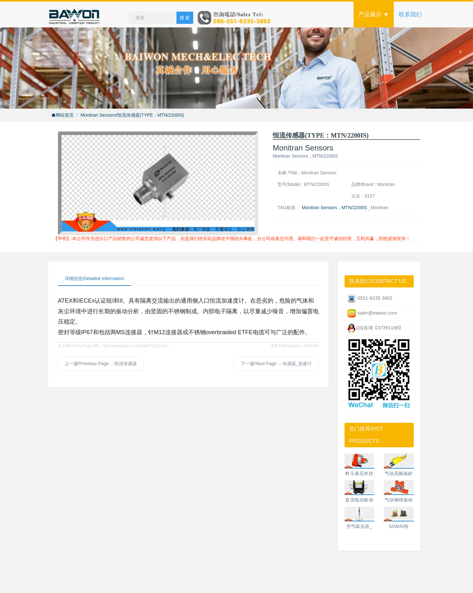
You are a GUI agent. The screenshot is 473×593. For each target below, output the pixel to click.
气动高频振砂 (399, 473)
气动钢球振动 (399, 499)
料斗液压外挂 (359, 473)
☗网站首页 (63, 115)
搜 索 (185, 17)
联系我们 (410, 14)
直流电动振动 (359, 499)
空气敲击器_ (359, 526)
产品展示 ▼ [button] (373, 14)
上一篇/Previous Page (101, 363)
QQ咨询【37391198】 (375, 328)
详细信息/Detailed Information (94, 278)
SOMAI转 (399, 526)
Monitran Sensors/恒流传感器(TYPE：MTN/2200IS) (132, 115)
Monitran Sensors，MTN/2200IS (334, 207)
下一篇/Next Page (276, 363)
